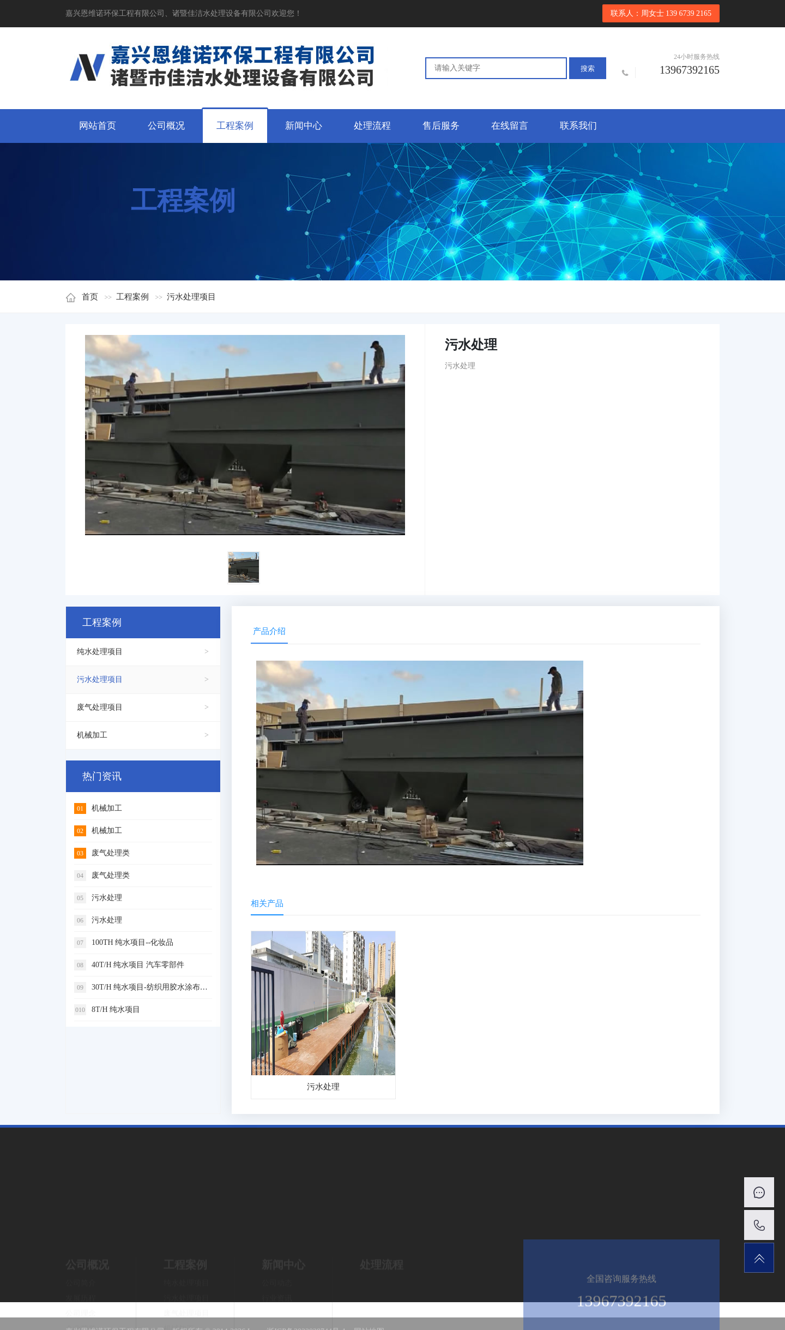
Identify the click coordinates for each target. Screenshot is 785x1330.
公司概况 (166, 126)
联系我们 (578, 126)
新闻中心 (303, 126)
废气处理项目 (100, 707)
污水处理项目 (191, 296)
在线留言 (509, 126)
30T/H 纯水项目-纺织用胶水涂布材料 (144, 987)
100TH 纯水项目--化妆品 (124, 942)
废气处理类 (102, 853)
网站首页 (97, 126)
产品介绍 (269, 631)
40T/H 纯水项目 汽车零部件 (129, 965)
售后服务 (441, 126)
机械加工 (92, 735)
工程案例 (234, 126)
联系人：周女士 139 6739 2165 (661, 13)
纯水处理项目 (100, 652)
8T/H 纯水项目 (107, 1009)
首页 (81, 296)
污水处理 (98, 898)
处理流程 (372, 126)
